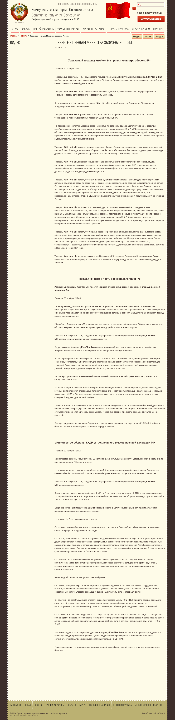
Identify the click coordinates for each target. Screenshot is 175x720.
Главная (14, 36)
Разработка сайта (150, 713)
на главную (19, 22)
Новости (23, 36)
